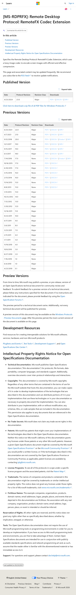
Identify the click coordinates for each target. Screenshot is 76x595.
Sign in (71, 3)
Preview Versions (11, 46)
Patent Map (58, 471)
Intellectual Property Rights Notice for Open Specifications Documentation (33, 53)
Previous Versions (11, 43)
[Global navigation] (2, 3)
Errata (61, 139)
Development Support (44, 343)
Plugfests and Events (12, 343)
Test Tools (28, 343)
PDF (51, 99)
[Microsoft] (38, 3)
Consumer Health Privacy (14, 587)
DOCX (58, 99)
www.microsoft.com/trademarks (56, 487)
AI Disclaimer (10, 584)
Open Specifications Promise (20, 448)
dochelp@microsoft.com (59, 555)
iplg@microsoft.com (26, 462)
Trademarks (46, 587)
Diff (65, 99)
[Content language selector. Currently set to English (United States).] (16, 578)
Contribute (47, 584)
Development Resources (14, 50)
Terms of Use (34, 587)
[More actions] (71, 9)
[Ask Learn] (66, 9)
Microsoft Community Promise (54, 448)
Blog (36, 584)
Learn (5, 9)
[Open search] (65, 3)
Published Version (12, 40)
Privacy (57, 584)
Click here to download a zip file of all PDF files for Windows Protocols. (33, 105)
